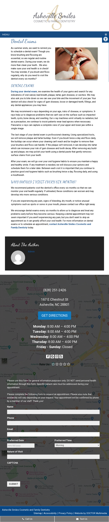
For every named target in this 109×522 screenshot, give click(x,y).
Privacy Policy (65, 513)
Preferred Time (63, 440)
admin (31, 251)
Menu (5, 34)
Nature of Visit (15, 451)
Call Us (27, 519)
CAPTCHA (12, 463)
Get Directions (55, 316)
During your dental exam (24, 91)
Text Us (81, 519)
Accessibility (50, 513)
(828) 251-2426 (54, 290)
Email (11, 429)
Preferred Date (16, 440)
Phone (11, 418)
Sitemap (38, 513)
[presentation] (28, 471)
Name (11, 406)
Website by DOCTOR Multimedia (91, 513)
